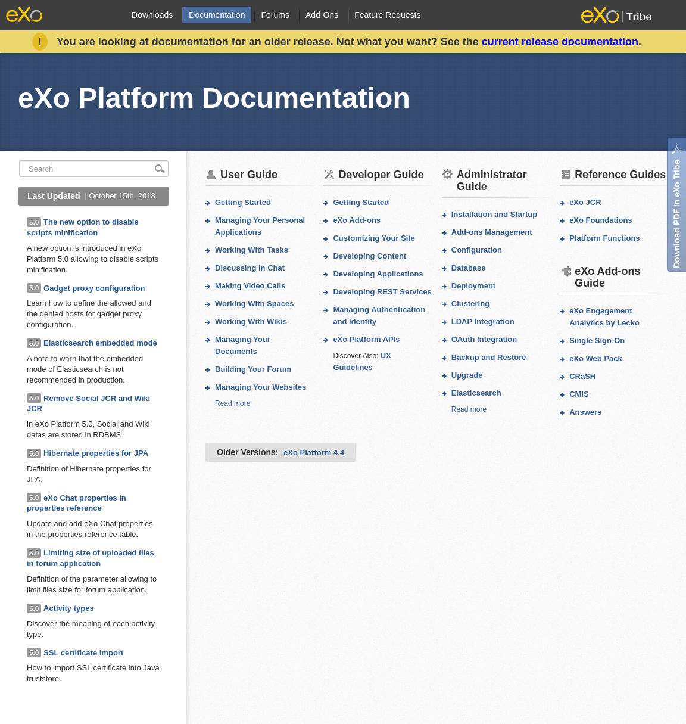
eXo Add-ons (357, 220)
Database (468, 267)
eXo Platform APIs (366, 339)
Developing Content (369, 255)
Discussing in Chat (250, 267)
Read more (232, 403)
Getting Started (243, 202)
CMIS (579, 394)
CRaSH (582, 376)
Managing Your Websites (260, 387)
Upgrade (467, 375)
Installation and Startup (494, 214)
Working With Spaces (254, 303)
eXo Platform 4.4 (313, 452)
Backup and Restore (488, 357)
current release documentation (560, 42)
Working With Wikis (251, 321)
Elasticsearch (476, 393)
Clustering (470, 303)
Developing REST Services (382, 291)
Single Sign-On (597, 340)
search (160, 168)
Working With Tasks (251, 250)
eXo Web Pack (595, 358)
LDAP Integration (482, 321)
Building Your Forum (253, 369)
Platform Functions (604, 238)
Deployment (473, 285)
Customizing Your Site (373, 238)
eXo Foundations (600, 220)
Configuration (476, 250)
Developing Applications (378, 273)
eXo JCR (585, 202)
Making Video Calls (250, 285)
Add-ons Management (491, 232)
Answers (585, 412)
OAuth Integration (484, 339)
